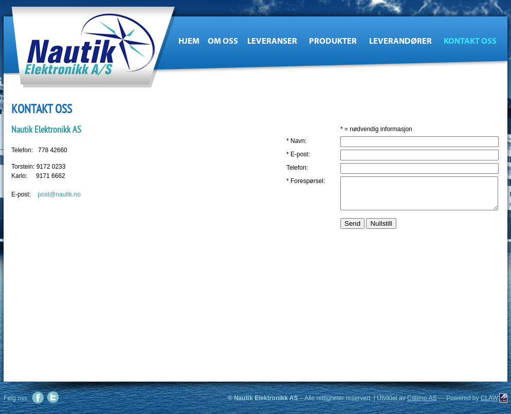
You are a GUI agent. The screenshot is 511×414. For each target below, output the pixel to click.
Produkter (333, 41)
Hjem (188, 41)
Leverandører (400, 41)
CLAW (489, 398)
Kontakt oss (470, 41)
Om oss (223, 41)
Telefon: (297, 167)
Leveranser (272, 41)
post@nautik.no (59, 194)
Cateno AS (421, 398)
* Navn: (296, 141)
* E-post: (298, 154)
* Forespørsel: (305, 181)
